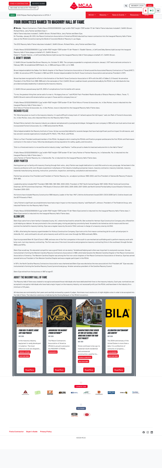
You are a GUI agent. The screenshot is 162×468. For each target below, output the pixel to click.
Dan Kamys (53, 352)
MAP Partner (24, 356)
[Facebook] (144, 432)
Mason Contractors (29, 28)
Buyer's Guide (31, 431)
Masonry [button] (103, 15)
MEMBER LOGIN (137, 6)
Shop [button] (146, 15)
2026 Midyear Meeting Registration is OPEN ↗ (34, 15)
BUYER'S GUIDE (38, 3)
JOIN (150, 6)
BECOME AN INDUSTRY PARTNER (23, 8)
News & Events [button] (118, 15)
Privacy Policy (46, 431)
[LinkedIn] (152, 432)
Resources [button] (134, 15)
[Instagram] (148, 432)
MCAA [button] (91, 15)
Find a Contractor (16, 431)
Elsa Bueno (112, 352)
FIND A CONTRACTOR (19, 3)
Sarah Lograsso (85, 357)
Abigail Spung (24, 352)
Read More (29, 370)
